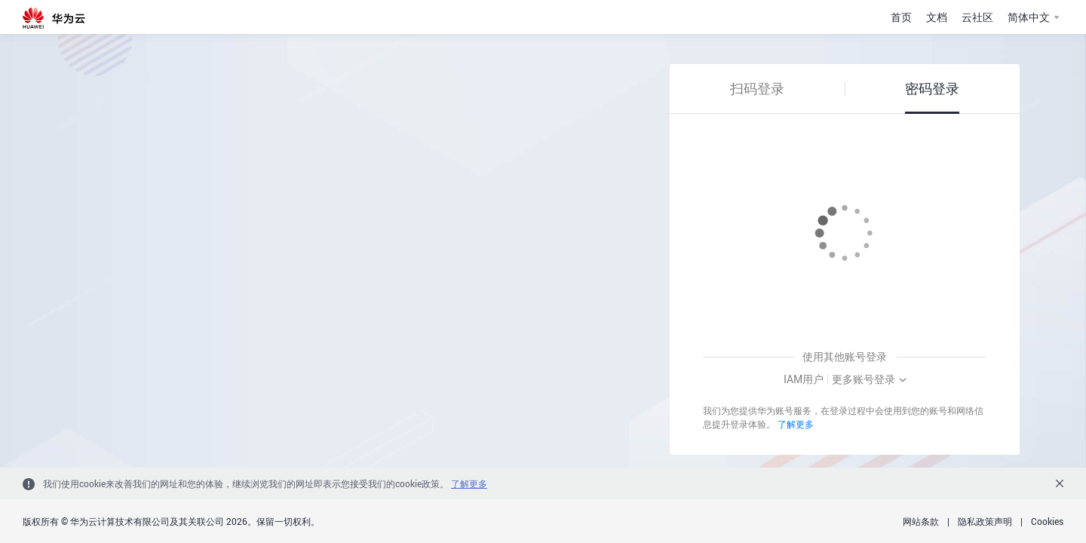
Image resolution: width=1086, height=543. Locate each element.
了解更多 (796, 424)
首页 (901, 17)
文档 (936, 17)
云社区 (977, 17)
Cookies (1047, 521)
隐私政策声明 (985, 521)
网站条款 (921, 521)
